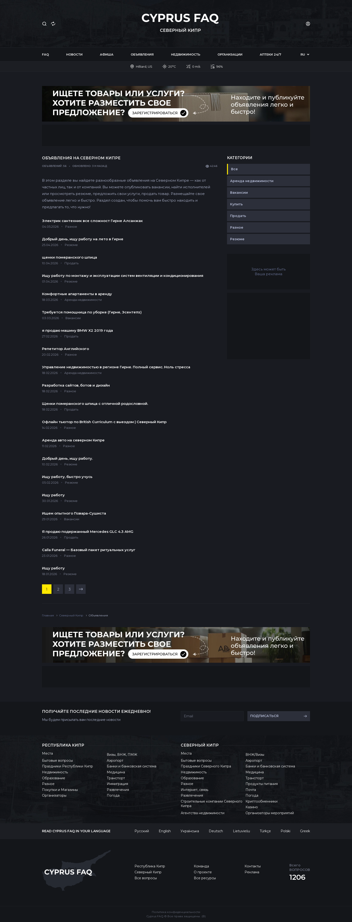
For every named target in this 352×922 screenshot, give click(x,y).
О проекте (203, 872)
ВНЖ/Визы (254, 754)
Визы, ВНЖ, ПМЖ (122, 754)
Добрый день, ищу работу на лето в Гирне (82, 239)
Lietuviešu (241, 831)
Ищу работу (53, 495)
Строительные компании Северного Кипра (211, 803)
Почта (250, 790)
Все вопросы (145, 878)
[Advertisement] (176, 135)
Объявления (142, 54)
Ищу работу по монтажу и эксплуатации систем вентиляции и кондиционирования (122, 275)
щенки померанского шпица (69, 257)
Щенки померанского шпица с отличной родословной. (95, 403)
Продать (238, 216)
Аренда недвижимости (251, 181)
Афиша (106, 54)
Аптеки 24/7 (270, 54)
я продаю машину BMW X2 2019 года (77, 330)
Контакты (253, 866)
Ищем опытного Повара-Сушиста (74, 513)
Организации (230, 54)
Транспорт (116, 778)
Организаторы (54, 795)
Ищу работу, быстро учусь (67, 476)
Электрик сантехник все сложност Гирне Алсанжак (92, 220)
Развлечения (118, 790)
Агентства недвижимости (202, 813)
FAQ (45, 54)
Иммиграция (117, 784)
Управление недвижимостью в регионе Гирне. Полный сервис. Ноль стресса (116, 367)
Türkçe (265, 831)
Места (47, 753)
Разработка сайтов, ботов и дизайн (76, 385)
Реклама (252, 872)
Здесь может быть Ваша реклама (268, 271)
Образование (53, 778)
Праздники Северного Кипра (206, 766)
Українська (190, 831)
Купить (236, 204)
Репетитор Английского (65, 348)
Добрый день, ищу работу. (67, 458)
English (165, 831)
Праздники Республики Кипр (67, 766)
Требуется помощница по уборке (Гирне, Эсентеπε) (92, 312)
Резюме (237, 239)
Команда (201, 866)
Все (234, 169)
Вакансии (239, 192)
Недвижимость (185, 54)
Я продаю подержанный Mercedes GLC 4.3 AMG (87, 531)
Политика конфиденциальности (176, 912)
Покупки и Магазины (60, 790)
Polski (285, 831)
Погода (113, 795)
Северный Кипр (148, 872)
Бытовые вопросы (57, 760)
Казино (251, 807)
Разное (236, 227)
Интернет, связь (194, 790)
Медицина (116, 772)
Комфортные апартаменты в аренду (77, 294)
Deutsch (216, 831)
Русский (141, 831)
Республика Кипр (149, 866)
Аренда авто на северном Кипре (73, 440)
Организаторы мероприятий (269, 813)
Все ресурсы (205, 878)
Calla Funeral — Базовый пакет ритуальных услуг (88, 550)
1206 (297, 877)
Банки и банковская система (131, 766)
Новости (74, 54)
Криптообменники (261, 801)
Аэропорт (115, 760)
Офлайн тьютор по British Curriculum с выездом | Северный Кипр (104, 422)
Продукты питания (261, 784)
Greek (305, 831)
